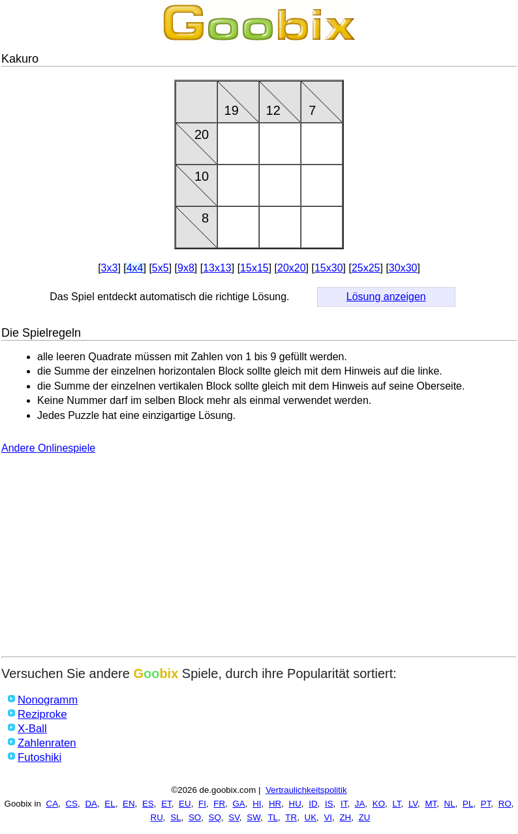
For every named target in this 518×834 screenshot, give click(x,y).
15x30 (328, 267)
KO (379, 804)
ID (313, 804)
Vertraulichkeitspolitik (306, 790)
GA (238, 804)
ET (166, 804)
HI (256, 804)
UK (311, 817)
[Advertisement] (259, 558)
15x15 (254, 267)
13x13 (217, 267)
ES (148, 804)
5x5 (160, 267)
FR (219, 804)
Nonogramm (48, 700)
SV (233, 817)
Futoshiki (39, 757)
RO (504, 804)
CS (71, 804)
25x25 (366, 267)
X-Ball (32, 728)
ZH (345, 817)
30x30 (403, 267)
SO (195, 817)
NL (449, 804)
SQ (215, 817)
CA (52, 804)
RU (157, 817)
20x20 (291, 267)
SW (253, 817)
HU (295, 804)
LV (413, 804)
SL (175, 817)
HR (275, 804)
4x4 (135, 267)
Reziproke (42, 714)
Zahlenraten (47, 743)
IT (344, 804)
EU (185, 804)
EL (109, 804)
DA (91, 804)
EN (129, 804)
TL (272, 817)
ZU (365, 817)
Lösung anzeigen (386, 296)
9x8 (185, 267)
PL (468, 804)
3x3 (109, 267)
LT (396, 804)
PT (486, 804)
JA (360, 804)
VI (328, 817)
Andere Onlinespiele (48, 448)
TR (291, 817)
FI (202, 804)
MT (430, 804)
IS (329, 804)
